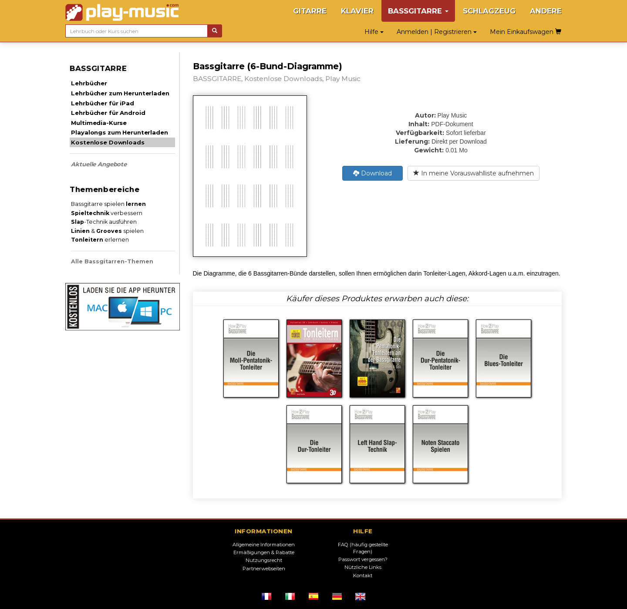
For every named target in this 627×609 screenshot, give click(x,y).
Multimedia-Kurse (99, 122)
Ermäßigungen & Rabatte (263, 552)
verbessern (106, 213)
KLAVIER (357, 11)
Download (372, 173)
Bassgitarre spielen (108, 204)
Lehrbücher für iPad (102, 103)
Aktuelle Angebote (99, 164)
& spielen (107, 231)
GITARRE (310, 11)
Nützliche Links (362, 567)
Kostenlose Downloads (107, 142)
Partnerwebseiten (264, 568)
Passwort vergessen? (363, 559)
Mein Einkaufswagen (525, 32)
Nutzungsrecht (264, 560)
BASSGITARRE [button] (418, 11)
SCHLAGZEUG (489, 11)
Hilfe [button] (374, 32)
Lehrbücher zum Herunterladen (120, 93)
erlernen (100, 239)
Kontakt (362, 575)
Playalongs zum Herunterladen (119, 132)
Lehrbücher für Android (108, 112)
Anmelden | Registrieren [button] (437, 32)
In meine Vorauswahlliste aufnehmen (473, 173)
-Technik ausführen (104, 222)
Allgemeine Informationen (264, 545)
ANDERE (546, 11)
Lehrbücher (89, 83)
